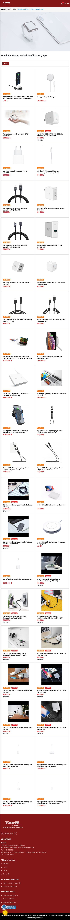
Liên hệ (5, 870)
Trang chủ (5, 9)
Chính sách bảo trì (8, 899)
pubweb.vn (39, 918)
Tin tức (5, 867)
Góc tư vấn (6, 874)
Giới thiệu (6, 864)
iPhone (14, 9)
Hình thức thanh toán (10, 886)
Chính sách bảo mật (9, 902)
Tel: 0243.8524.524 (7, 850)
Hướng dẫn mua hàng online (12, 883)
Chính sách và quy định (10, 895)
